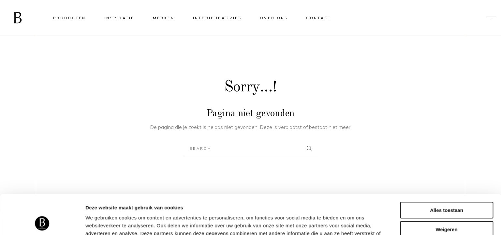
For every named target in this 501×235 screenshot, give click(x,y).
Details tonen (100, 222)
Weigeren (446, 192)
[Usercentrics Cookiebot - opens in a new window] (42, 222)
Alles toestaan (446, 173)
